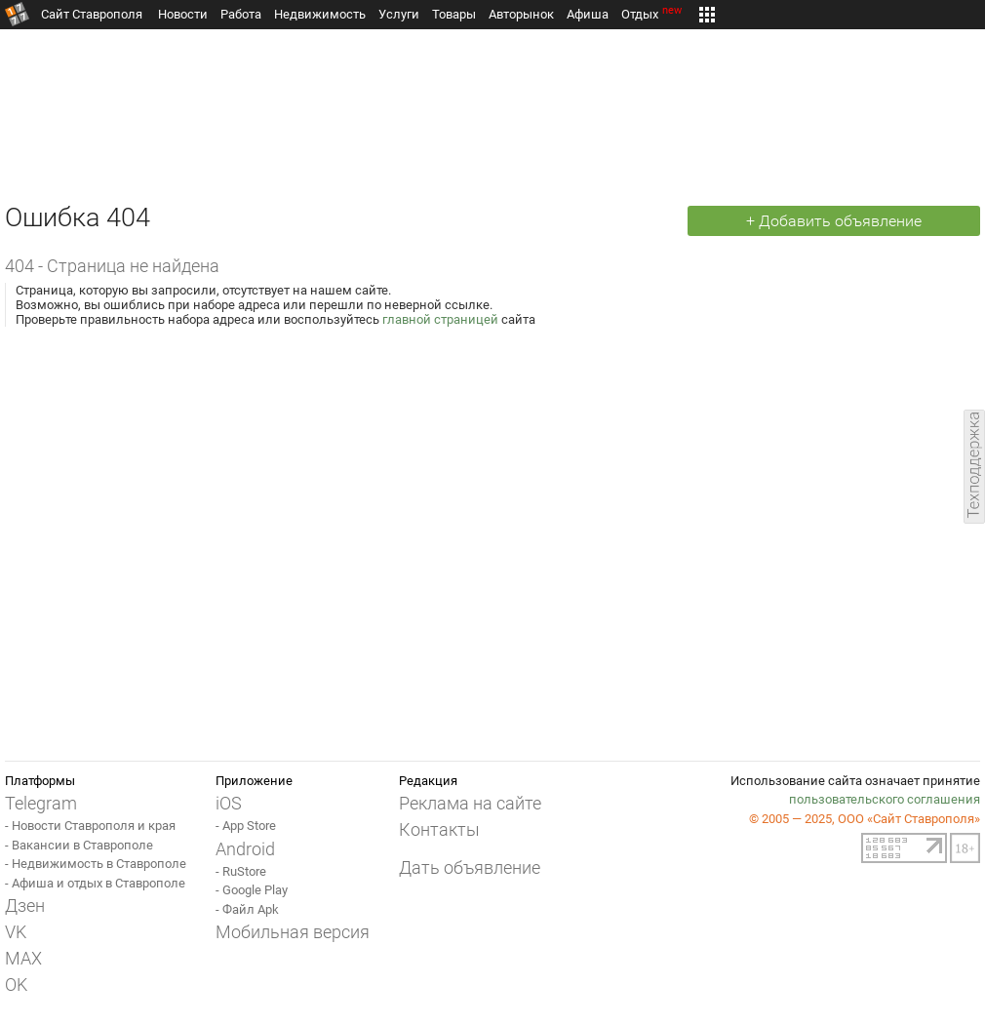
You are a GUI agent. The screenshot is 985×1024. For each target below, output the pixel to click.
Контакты (439, 829)
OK (16, 984)
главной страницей (440, 319)
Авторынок (521, 14)
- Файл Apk (247, 909)
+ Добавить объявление (834, 221)
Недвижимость (320, 14)
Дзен (25, 905)
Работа (240, 14)
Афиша (588, 14)
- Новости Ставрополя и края (90, 825)
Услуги (398, 14)
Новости (183, 14)
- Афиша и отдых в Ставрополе (95, 883)
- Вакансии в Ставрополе (79, 845)
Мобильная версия (293, 932)
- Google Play (252, 890)
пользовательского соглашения (884, 799)
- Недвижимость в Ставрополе (95, 863)
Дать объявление (469, 867)
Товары (454, 14)
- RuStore (241, 871)
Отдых (653, 14)
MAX (23, 958)
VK (15, 932)
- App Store (246, 825)
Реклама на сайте (470, 803)
